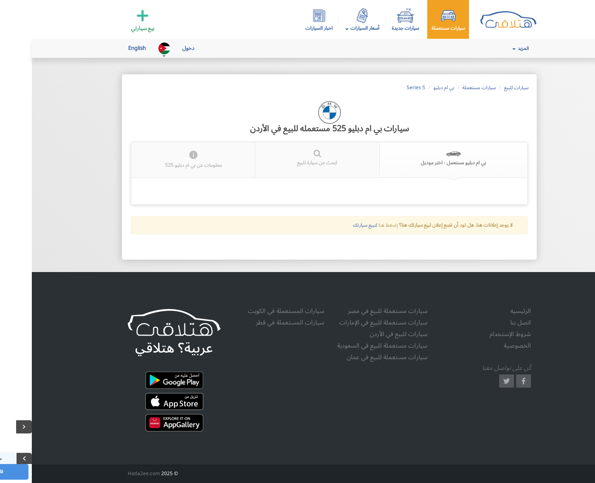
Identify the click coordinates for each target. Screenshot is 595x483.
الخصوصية (485, 345)
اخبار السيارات (287, 28)
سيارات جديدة (373, 28)
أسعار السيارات (330, 28)
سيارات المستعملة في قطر (258, 322)
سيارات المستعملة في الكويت (254, 311)
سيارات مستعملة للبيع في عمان (355, 357)
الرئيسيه (488, 311)
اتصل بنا (488, 322)
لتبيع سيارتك (333, 225)
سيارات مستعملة (416, 28)
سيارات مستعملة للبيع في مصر (356, 311)
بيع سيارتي (111, 28)
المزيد (489, 48)
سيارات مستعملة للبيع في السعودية (350, 345)
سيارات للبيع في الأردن (367, 334)
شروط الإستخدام (478, 334)
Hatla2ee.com (112, 474)
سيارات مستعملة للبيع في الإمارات (351, 322)
